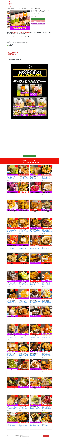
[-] (15, 435)
